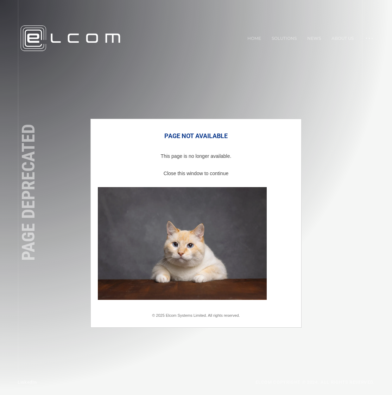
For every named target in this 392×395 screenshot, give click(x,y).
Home (254, 38)
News (314, 38)
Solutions (284, 38)
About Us (342, 38)
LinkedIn (27, 382)
